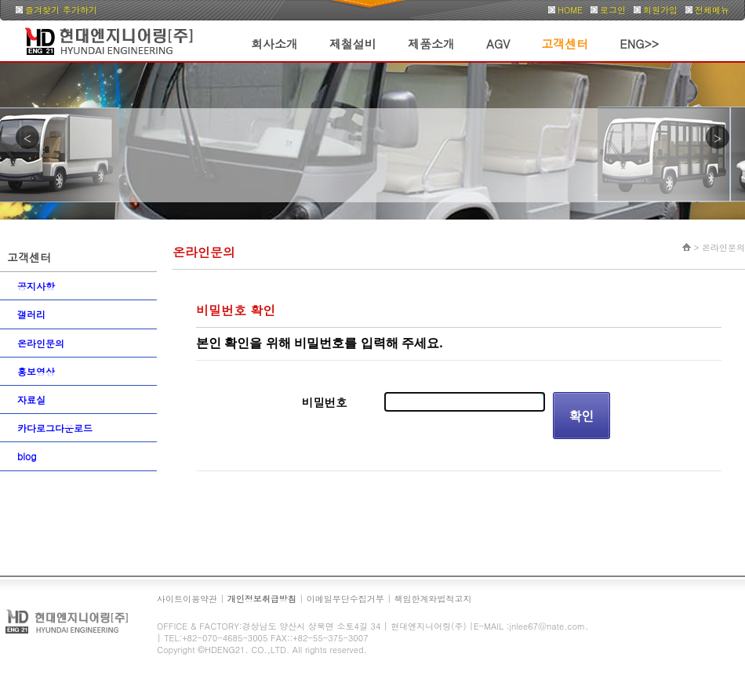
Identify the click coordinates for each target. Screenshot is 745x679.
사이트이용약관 (187, 599)
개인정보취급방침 (261, 599)
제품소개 (431, 43)
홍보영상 (36, 371)
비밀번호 (324, 402)
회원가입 (660, 10)
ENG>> (639, 43)
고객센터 (564, 43)
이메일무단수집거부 (345, 599)
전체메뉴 (712, 10)
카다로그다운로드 (55, 427)
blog (26, 456)
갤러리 (31, 314)
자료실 (31, 399)
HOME (570, 10)
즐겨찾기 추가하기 (61, 10)
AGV (498, 43)
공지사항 (36, 285)
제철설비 (352, 43)
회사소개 (274, 43)
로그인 (613, 10)
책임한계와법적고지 (433, 599)
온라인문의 (40, 343)
